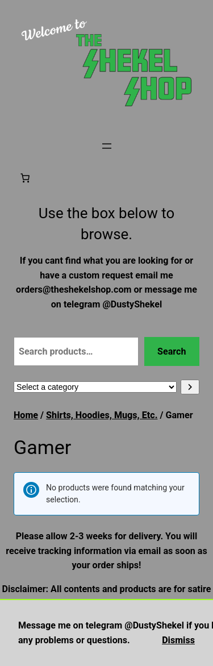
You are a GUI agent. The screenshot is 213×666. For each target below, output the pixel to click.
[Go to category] (190, 387)
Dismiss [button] (178, 640)
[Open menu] (107, 146)
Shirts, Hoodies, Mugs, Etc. (101, 415)
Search (171, 351)
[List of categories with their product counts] (95, 387)
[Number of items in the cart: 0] (25, 177)
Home (26, 415)
